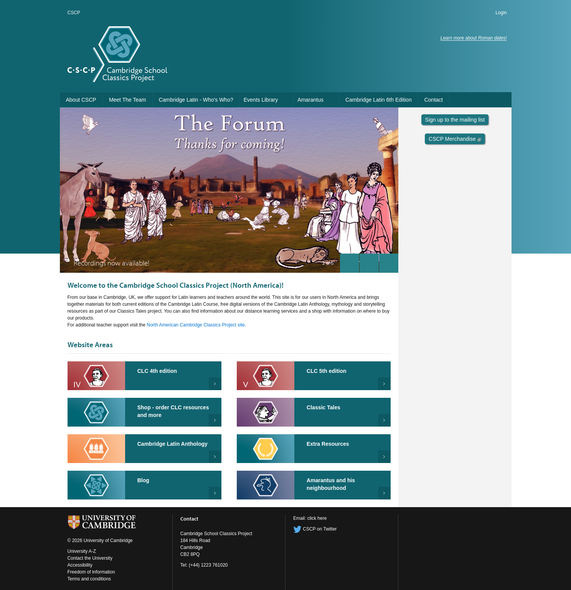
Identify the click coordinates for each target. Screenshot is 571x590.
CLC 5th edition (326, 371)
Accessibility (80, 565)
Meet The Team (127, 100)
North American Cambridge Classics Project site (195, 325)
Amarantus (310, 100)
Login (501, 12)
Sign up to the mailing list (455, 120)
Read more (384, 420)
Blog (143, 480)
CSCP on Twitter (315, 529)
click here (317, 518)
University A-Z (82, 551)
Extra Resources (328, 444)
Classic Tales (323, 407)
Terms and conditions (89, 579)
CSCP (74, 12)
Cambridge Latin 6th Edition (378, 100)
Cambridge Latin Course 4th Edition (215, 383)
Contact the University (90, 558)
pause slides (367, 261)
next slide (386, 261)
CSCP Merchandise (455, 139)
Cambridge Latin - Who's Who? (196, 100)
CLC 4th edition (157, 371)
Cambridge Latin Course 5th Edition (384, 383)
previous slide (347, 261)
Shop (215, 420)
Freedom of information (91, 572)
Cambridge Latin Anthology (172, 444)
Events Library (261, 100)
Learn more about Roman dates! (474, 38)
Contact (433, 100)
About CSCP (81, 100)
